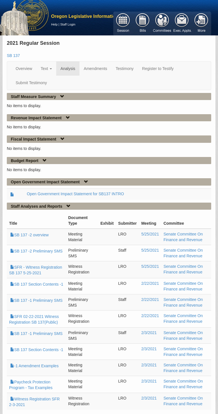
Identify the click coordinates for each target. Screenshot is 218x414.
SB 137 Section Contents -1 (36, 284)
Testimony (125, 68)
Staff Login (67, 24)
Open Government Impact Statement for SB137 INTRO (75, 194)
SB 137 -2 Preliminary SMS (36, 251)
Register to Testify (158, 68)
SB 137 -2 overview (29, 235)
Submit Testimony (31, 82)
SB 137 (13, 55)
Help (54, 24)
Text (46, 68)
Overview (24, 68)
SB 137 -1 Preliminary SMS (36, 300)
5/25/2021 (150, 234)
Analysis (67, 68)
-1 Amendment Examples (34, 366)
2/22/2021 (150, 283)
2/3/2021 (149, 332)
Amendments (95, 68)
